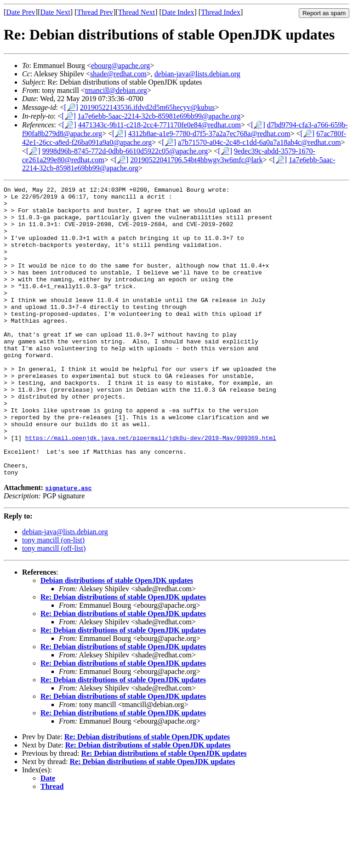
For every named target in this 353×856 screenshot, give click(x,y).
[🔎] (71, 107)
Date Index (178, 12)
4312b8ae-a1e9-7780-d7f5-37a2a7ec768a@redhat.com (209, 133)
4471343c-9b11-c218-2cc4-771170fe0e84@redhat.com (159, 125)
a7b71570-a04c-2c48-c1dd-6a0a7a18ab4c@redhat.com (259, 142)
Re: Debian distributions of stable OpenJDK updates (123, 655)
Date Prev (20, 12)
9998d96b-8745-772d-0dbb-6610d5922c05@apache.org (125, 151)
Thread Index (220, 12)
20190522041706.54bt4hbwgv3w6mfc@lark (196, 160)
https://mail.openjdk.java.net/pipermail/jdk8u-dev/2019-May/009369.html (150, 489)
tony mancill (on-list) (53, 598)
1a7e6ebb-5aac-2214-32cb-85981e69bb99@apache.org (159, 116)
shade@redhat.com (118, 74)
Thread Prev (95, 12)
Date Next (55, 12)
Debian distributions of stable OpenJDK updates (116, 638)
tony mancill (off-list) (53, 606)
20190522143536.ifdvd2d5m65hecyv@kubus (147, 107)
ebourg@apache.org (120, 65)
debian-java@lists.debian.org (197, 74)
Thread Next (136, 12)
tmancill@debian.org (116, 90)
